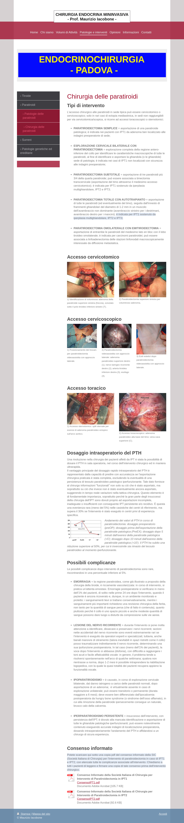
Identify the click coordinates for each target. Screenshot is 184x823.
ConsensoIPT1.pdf (88, 782)
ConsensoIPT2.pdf (88, 798)
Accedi (163, 813)
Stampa (24, 813)
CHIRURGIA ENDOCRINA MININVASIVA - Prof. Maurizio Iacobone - (92, 16)
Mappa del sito (41, 813)
